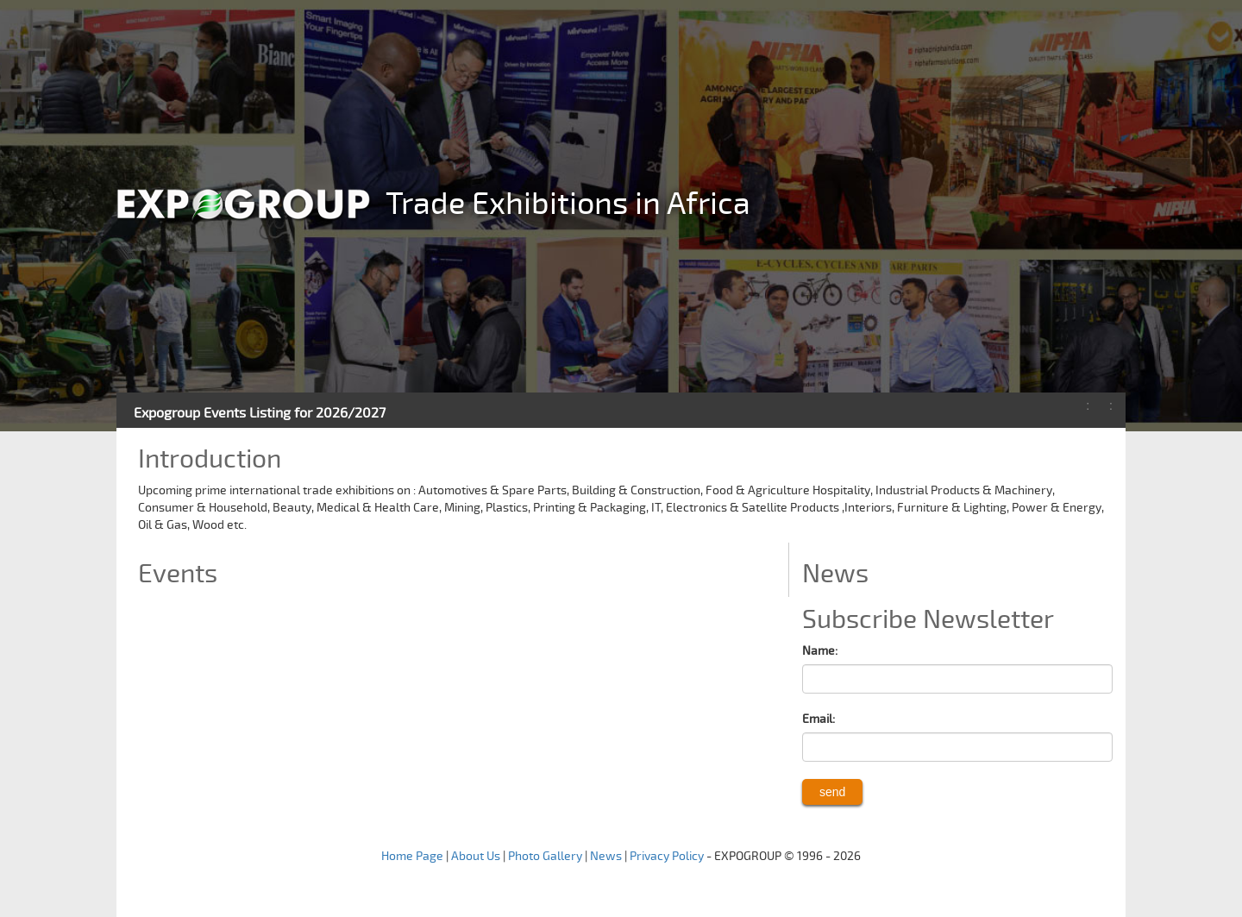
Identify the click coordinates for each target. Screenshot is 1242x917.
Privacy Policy (667, 856)
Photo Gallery (545, 856)
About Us (475, 856)
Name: (819, 651)
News (606, 856)
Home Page (412, 856)
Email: (818, 719)
